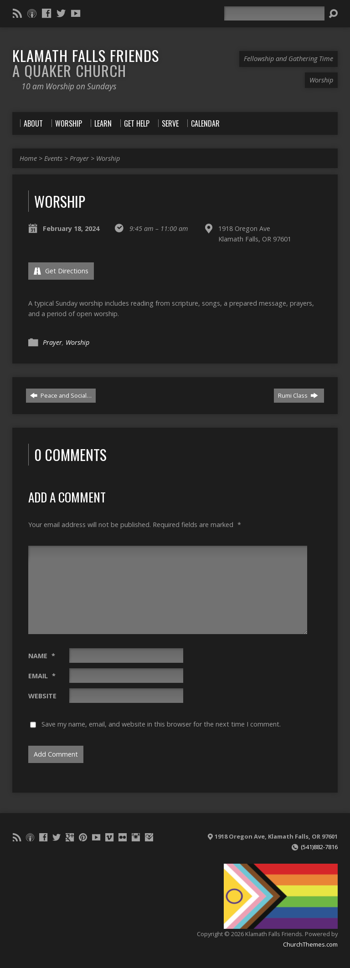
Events (53, 158)
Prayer (79, 158)
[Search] (274, 13)
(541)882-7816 (319, 847)
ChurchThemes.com (310, 944)
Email (42, 675)
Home (28, 158)
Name (41, 655)
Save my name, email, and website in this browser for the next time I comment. (161, 724)
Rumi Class (298, 395)
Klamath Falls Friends (85, 62)
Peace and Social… (61, 395)
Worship (108, 158)
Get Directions (61, 270)
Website (42, 695)
